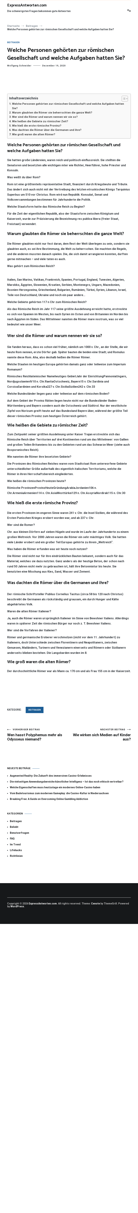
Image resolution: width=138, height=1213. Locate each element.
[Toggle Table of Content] (123, 99)
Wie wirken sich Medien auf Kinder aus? (100, 734)
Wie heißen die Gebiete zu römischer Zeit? (40, 121)
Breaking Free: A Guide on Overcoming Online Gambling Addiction (49, 799)
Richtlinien (16, 855)
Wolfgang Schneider (19, 65)
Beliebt (14, 826)
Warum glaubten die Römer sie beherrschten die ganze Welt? (52, 112)
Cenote (95, 903)
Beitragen (13, 42)
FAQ (12, 838)
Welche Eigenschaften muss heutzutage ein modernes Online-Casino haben (55, 787)
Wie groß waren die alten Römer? (33, 134)
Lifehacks (16, 850)
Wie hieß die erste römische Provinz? (36, 125)
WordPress (17, 906)
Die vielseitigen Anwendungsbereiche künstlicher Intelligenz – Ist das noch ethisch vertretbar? (66, 781)
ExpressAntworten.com (27, 5)
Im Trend (15, 844)
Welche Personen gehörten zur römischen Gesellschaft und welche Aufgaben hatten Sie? (68, 106)
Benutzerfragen (19, 832)
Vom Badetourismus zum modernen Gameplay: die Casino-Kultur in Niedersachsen (59, 793)
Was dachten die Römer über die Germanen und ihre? (46, 130)
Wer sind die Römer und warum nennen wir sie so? (45, 116)
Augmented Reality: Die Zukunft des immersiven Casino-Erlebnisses (51, 775)
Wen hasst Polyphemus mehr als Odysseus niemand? (38, 734)
